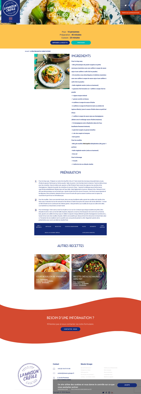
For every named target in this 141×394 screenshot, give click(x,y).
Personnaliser (63, 389)
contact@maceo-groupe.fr (66, 373)
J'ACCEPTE (127, 385)
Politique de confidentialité (81, 389)
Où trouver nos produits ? (87, 374)
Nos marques (107, 370)
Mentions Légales (108, 377)
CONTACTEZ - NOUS (70, 329)
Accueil (27, 51)
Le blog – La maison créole (88, 377)
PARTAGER (81, 42)
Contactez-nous (108, 374)
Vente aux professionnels (130, 13)
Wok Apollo (86, 143)
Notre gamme (84, 372)
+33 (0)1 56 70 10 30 (64, 368)
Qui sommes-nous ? (86, 368)
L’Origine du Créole (85, 370)
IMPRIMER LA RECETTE (60, 42)
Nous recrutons (108, 372)
